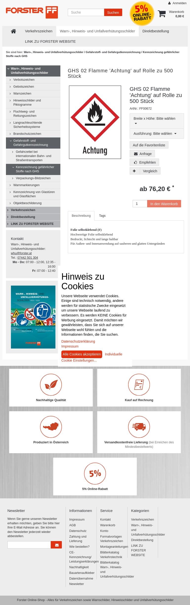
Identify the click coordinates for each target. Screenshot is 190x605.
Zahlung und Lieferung (78, 539)
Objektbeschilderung (27, 203)
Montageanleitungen (112, 546)
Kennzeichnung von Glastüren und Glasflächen (34, 194)
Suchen (113, 13)
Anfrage (143, 154)
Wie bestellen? (79, 546)
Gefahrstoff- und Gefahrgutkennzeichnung (113, 52)
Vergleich (150, 171)
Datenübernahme (81, 578)
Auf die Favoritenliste (149, 145)
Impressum (77, 519)
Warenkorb (107, 525)
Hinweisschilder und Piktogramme (27, 102)
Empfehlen (145, 162)
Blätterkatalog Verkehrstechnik (111, 555)
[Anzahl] (140, 203)
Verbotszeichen (23, 79)
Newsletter (76, 584)
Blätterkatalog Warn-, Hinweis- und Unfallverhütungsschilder (112, 569)
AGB (72, 525)
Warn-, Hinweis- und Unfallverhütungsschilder (97, 31)
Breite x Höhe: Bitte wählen (154, 121)
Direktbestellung (155, 31)
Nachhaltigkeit (79, 567)
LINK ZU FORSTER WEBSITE (50, 41)
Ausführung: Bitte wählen (155, 134)
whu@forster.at (21, 253)
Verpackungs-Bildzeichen (33, 178)
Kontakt (105, 519)
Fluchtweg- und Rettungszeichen (24, 113)
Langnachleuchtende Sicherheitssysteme (27, 125)
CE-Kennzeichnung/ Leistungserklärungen (81, 557)
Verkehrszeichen (38, 31)
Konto (104, 531)
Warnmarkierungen (26, 185)
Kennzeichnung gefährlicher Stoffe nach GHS (35, 169)
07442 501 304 (27, 257)
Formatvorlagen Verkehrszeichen (111, 539)
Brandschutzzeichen (27, 134)
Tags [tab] (102, 215)
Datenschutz (77, 531)
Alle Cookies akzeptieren (82, 354)
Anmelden (177, 3)
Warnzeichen (22, 93)
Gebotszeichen (23, 86)
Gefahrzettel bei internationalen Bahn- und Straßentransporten (33, 156)
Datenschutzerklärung (78, 341)
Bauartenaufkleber (81, 573)
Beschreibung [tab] (81, 215)
